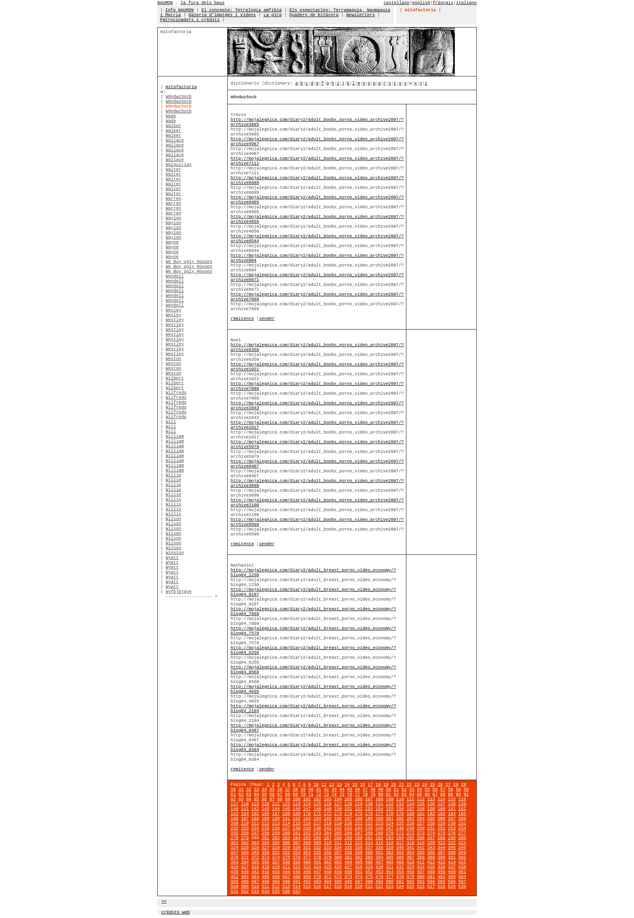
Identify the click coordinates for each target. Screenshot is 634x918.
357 (338, 852)
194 (317, 818)
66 (272, 794)
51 (396, 789)
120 (265, 804)
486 (245, 881)
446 (307, 871)
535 (276, 891)
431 (389, 867)
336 (358, 847)
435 (431, 867)
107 (369, 799)
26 (440, 784)
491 (296, 881)
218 (328, 823)
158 (421, 808)
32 (248, 789)
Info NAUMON (179, 10)
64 (256, 794)
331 (307, 847)
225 (400, 823)
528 (441, 886)
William (175, 436)
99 (287, 799)
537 (296, 891)
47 (365, 789)
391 (452, 857)
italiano (466, 2)
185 (462, 813)
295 (410, 838)
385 (389, 857)
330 (296, 847)
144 (276, 808)
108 (379, 799)
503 (421, 881)
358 (348, 852)
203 (410, 818)
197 (348, 818)
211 (255, 823)
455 (400, 871)
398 (286, 862)
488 (265, 881)
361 (379, 852)
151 (348, 808)
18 (378, 784)
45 (349, 789)
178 (389, 813)
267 (358, 833)
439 (234, 871)
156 (400, 808)
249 (410, 828)
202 (400, 818)
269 (379, 833)
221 (358, 823)
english (421, 2)
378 (317, 857)
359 (358, 852)
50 (388, 789)
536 (286, 891)
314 (369, 842)
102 (317, 799)
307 (296, 842)
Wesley (173, 310)
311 (338, 842)
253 (452, 828)
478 (400, 876)
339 (389, 847)
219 (338, 823)
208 (462, 818)
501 (400, 881)
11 (323, 784)
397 (276, 862)
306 (286, 842)
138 (452, 804)
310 (328, 842)
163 (234, 813)
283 (286, 838)
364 (410, 852)
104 (338, 799)
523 (389, 886)
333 (328, 847)
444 (286, 871)
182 (431, 813)
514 (296, 886)
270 (389, 833)
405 (358, 862)
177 (379, 813)
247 (389, 828)
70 (303, 794)
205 (431, 818)
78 (365, 794)
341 (410, 847)
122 (286, 804)
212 (265, 823)
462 (234, 876)
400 (307, 862)
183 (441, 813)
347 (234, 852)
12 (331, 784)
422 (296, 867)
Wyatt (172, 557)
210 (245, 823)
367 (441, 852)
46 (357, 789)
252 (441, 828)
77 (357, 794)
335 (348, 847)
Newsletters (360, 15)
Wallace (175, 140)
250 (421, 828)
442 (265, 871)
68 (287, 794)
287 (328, 838)
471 (328, 876)
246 (379, 828)
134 (410, 804)
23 (417, 784)
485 (234, 881)
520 (358, 886)
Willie (173, 475)
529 (452, 886)
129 (358, 804)
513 (286, 886)
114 (441, 799)
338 (379, 847)
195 (328, 818)
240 (317, 828)
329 (286, 847)
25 (432, 784)
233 (245, 828)
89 (450, 794)
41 (318, 789)
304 (265, 842)
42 (326, 789)
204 (421, 818)
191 (286, 818)
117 (234, 804)
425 (328, 867)
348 (245, 852)
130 (369, 804)
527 (431, 886)
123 (296, 804)
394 (245, 862)
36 (280, 789)
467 (286, 876)
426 (338, 867)
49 (380, 789)
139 (462, 804)
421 (286, 867)
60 (466, 789)
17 (370, 784)
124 (307, 804)
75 (341, 794)
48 (373, 789)
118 (245, 804)
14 (347, 784)
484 (462, 876)
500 (389, 881)
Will (171, 421)
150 (338, 808)
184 (452, 813)
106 (358, 799)
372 (255, 857)
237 (286, 828)
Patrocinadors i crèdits (190, 19)
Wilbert (175, 378)
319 (421, 842)
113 (431, 799)
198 (358, 818)
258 (265, 833)
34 (264, 789)
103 (328, 799)
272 (410, 833)
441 (255, 871)
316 (389, 842)
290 (358, 838)
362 (389, 852)
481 (431, 876)
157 (410, 808)
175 (358, 813)
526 (421, 886)
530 (462, 886)
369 (462, 852)
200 (379, 818)
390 (441, 857)
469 (307, 876)
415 (462, 862)
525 (410, 886)
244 (358, 828)
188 (255, 818)
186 (234, 818)
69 (295, 794)
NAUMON (165, 2)
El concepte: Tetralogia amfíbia (241, 10)
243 (348, 828)
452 (369, 871)
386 (400, 857)
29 (463, 784)
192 (296, 818)
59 (458, 789)
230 (452, 823)
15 (354, 784)
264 (328, 833)
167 (276, 813)
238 (296, 828)
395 (255, 862)
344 (441, 847)
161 (452, 808)
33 (256, 789)
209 (234, 823)
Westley (175, 319)
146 (296, 808)
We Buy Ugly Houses (189, 261)
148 (317, 808)
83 (404, 794)
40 (310, 789)
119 (255, 804)
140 (234, 808)
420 (276, 867)
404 (348, 862)
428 (358, 867)
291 (369, 838)
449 (338, 871)
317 (400, 842)
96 (264, 799)
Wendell (175, 276)
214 (286, 823)
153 (369, 808)
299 (452, 838)
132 (389, 804)
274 (431, 833)
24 (424, 784)
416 (234, 867)
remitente (242, 318)
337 (369, 847)
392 (462, 857)
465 (265, 876)
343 (431, 847)
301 (234, 842)
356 (328, 852)
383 (369, 857)
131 (379, 804)
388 (421, 857)
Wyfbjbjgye (179, 591)
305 (276, 842)
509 (245, 886)
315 (379, 842)
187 (245, 818)
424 (317, 867)
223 (379, 823)
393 (234, 862)
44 (341, 789)
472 (338, 876)
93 (240, 799)
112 (421, 799)
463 (245, 876)
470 (317, 876)
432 (400, 867)
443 (276, 871)
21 (401, 784)
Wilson (173, 518)
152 (358, 808)
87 (435, 794)
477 (389, 876)
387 (410, 857)
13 (339, 784)
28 (456, 784)
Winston (175, 552)
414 (452, 862)
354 (307, 852)
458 (431, 871)
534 (265, 891)
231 (462, 823)
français (443, 2)
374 (276, 857)
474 (358, 876)
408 (389, 862)
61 (233, 794)
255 (234, 833)
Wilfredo (176, 392)
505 (441, 881)
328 (276, 847)
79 (373, 794)
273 (421, 833)
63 (248, 794)
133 (400, 804)
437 (452, 867)
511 (265, 886)
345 (452, 847)
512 (276, 886)
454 (389, 871)
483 (452, 876)
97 (272, 799)
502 (410, 881)
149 (328, 808)
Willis (173, 499)
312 (348, 842)
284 (296, 838)
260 (286, 833)
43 (334, 789)
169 (296, 813)
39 (303, 789)
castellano (397, 2)
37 (287, 789)
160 (441, 808)
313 (358, 842)
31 (240, 789)
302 (245, 842)
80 (380, 794)
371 (245, 857)
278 (234, 838)
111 (410, 799)
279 (245, 838)
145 (286, 808)
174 (348, 813)
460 (452, 871)
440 (245, 871)
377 (307, 857)
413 (441, 862)
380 (338, 857)
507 (462, 881)
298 (441, 838)
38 (295, 789)
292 (379, 838)
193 (307, 818)
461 (462, 871)
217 (317, 823)
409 (400, 862)
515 (307, 886)
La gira (273, 15)
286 (317, 838)
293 (389, 838)
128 (348, 804)
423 (307, 867)
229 (441, 823)
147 (307, 808)
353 (296, 852)
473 (348, 876)
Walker (173, 125)
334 (338, 847)
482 (441, 876)
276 (452, 833)
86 (427, 794)
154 (379, 808)
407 (379, 862)
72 (318, 794)
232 (234, 828)
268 (369, 833)
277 (462, 833)
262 (307, 833)
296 (421, 838)
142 (255, 808)
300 (462, 838)
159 (431, 808)
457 (421, 871)
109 (389, 799)
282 (276, 838)
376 (296, 857)
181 (421, 813)
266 (348, 833)
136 (431, 804)
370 (234, 857)
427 (348, 867)
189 (265, 818)
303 (255, 842)
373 (265, 857)
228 (431, 823)
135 (421, 804)
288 (338, 838)
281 (265, 838)
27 (448, 784)
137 (441, 804)
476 (379, 876)
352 (286, 852)
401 (317, 862)
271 (400, 833)
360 (369, 852)
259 (276, 833)
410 (410, 862)
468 (296, 876)
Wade (171, 116)
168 (286, 813)
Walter (173, 169)
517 (328, 886)
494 (328, 881)
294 (400, 838)
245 (369, 828)
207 (452, 818)
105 (348, 799)
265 (338, 833)
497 (358, 881)
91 (466, 794)
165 (255, 813)
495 (338, 881)
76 (349, 794)
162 (462, 808)
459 (441, 871)
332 (317, 847)
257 (255, 833)
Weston (173, 358)
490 (286, 881)
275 (441, 833)
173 (338, 813)
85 (419, 794)
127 (338, 804)
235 (265, 828)
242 (338, 828)
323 (462, 842)
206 (441, 818)
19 (386, 784)
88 (443, 794)
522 (379, 886)
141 (245, 808)
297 (431, 838)
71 (310, 794)
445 (296, 871)
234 (255, 828)
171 (317, 813)
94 (248, 799)
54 (419, 789)
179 (400, 813)
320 (431, 842)
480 (421, 876)
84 (411, 794)
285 (307, 838)
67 (280, 794)
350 (265, 852)
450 (348, 871)
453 (379, 871)
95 (256, 799)
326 (255, 847)
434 (421, 867)
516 (317, 886)
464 (255, 876)
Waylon (173, 218)
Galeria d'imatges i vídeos (222, 15)
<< (164, 901)
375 (286, 857)
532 (245, 891)
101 (307, 799)
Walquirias (179, 164)
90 (458, 794)
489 (276, 881)
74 (334, 794)
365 (421, 852)
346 (462, 847)
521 (369, 886)
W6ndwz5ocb (179, 96)
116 (462, 799)
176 (369, 813)
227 (421, 823)
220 (348, 823)
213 (276, 823)
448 (328, 871)
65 (264, 794)
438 (462, 867)
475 (369, 876)
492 (307, 881)
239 (307, 828)
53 (411, 789)
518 (338, 886)
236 (276, 828)
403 (338, 862)
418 (255, 867)
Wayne (172, 242)
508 (234, 886)
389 (431, 857)
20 (393, 784)
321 (441, 842)
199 (369, 818)
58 (450, 789)
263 (317, 833)
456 (410, 871)
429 (369, 867)
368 (452, 852)
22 (409, 784)
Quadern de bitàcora (314, 15)
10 (316, 784)
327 (265, 847)
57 (443, 789)
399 (296, 862)
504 (431, 881)
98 (280, 799)
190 (276, 818)
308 (307, 842)
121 (276, 804)
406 (369, 862)
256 (245, 833)
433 (410, 867)
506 (452, 881)
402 (328, 862)
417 (245, 867)
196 (338, 818)
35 (272, 789)
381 (348, 857)
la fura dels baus (203, 2)
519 (348, 886)
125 (317, 804)
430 (379, 867)
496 (348, 881)
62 (240, 794)
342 (421, 847)
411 (421, 862)
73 (326, 794)
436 (441, 867)
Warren (173, 198)
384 (379, 857)
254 (462, 828)
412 (431, 862)
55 (427, 789)
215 (296, 823)
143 (265, 808)
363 (400, 852)
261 (296, 833)
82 (396, 794)
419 (265, 867)
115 (452, 799)
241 (328, 828)
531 (234, 891)
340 (400, 847)
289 (348, 838)
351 (276, 852)
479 (410, 876)
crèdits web (175, 912)
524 (400, 886)
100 (296, 799)
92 (233, 799)
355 (317, 852)
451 (358, 871)
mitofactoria (181, 87)
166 (265, 813)
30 (233, 789)
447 (317, 871)
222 (369, 823)
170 (307, 813)
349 (255, 852)
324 (234, 847)
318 (410, 842)
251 (431, 828)
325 (245, 847)
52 (404, 789)
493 (317, 881)
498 (369, 881)
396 (265, 862)
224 (389, 823)
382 (358, 857)
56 (435, 789)
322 (452, 842)
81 (388, 794)
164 (245, 813)
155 (389, 808)
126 (328, 804)
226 (410, 823)
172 (328, 813)
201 (389, 818)
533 (255, 891)
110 (400, 799)
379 (328, 857)
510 (255, 886)
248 (400, 828)
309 (317, 842)
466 (276, 876)
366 (431, 852)
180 (410, 813)
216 (307, 823)
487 (255, 881)
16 (362, 784)
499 (379, 881)
